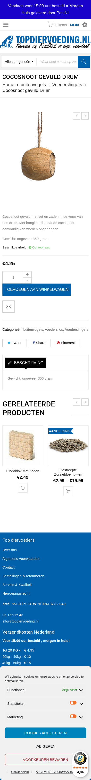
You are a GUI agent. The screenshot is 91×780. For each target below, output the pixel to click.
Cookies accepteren (45, 733)
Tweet (14, 343)
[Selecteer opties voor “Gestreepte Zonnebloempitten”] (68, 491)
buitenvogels (33, 84)
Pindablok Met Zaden (22, 471)
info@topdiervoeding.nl (20, 621)
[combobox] (19, 62)
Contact (8, 567)
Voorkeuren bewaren (45, 760)
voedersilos (54, 329)
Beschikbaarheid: (14, 247)
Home (8, 84)
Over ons (9, 550)
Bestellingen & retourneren (23, 576)
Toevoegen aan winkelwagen (36, 289)
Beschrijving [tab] (28, 363)
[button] (23, 488)
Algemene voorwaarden (21, 559)
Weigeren (46, 746)
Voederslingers (67, 84)
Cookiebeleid (20, 772)
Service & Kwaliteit (17, 585)
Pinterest (66, 343)
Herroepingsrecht (15, 593)
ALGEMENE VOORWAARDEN (56, 772)
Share (39, 343)
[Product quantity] (17, 277)
